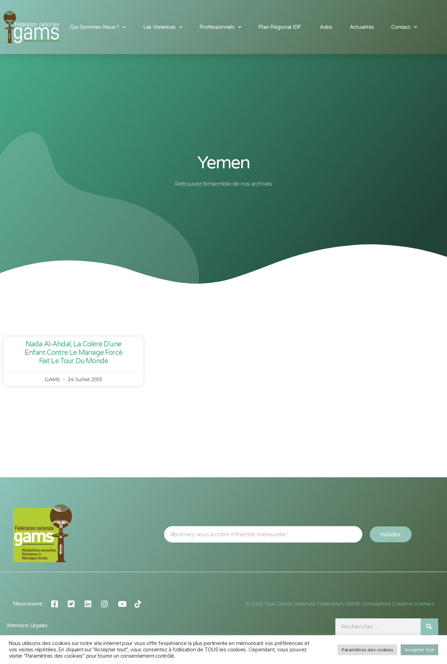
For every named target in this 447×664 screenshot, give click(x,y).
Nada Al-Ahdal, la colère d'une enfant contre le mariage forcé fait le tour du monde (73, 352)
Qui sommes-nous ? (97, 27)
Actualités (362, 27)
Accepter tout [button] (419, 649)
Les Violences (162, 27)
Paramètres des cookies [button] (367, 649)
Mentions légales (27, 626)
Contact (404, 27)
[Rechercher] (429, 627)
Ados (326, 27)
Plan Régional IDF (280, 27)
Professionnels (220, 27)
